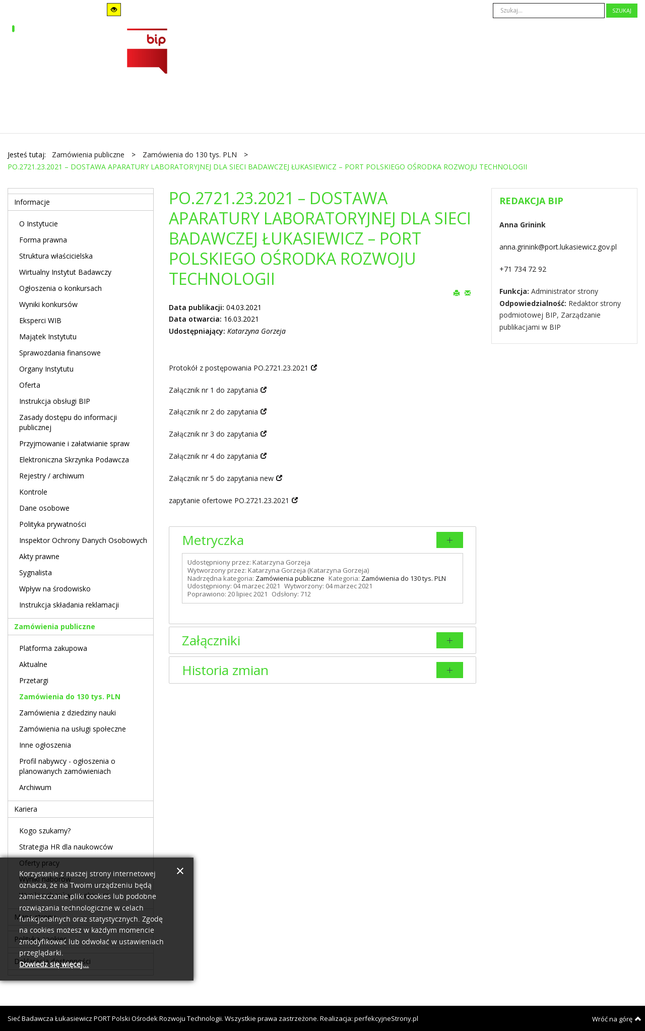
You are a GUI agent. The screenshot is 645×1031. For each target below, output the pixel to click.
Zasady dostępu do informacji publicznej (68, 422)
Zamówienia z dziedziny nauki (67, 712)
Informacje (32, 202)
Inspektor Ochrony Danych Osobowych (83, 540)
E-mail (468, 292)
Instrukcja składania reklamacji (69, 605)
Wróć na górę (616, 1019)
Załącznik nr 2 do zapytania (213, 411)
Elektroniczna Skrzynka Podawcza (74, 459)
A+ (287, 10)
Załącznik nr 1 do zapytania (213, 390)
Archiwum (35, 787)
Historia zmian (225, 670)
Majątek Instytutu (48, 336)
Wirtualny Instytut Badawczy (65, 272)
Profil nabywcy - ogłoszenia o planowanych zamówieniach (67, 766)
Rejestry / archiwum (51, 475)
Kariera (25, 809)
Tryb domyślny (39, 10)
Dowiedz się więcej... (54, 964)
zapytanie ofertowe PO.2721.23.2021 (229, 500)
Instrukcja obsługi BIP (54, 401)
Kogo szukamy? (45, 830)
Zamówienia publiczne (290, 578)
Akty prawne (39, 556)
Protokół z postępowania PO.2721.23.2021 (238, 368)
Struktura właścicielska (56, 256)
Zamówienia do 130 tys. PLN (403, 578)
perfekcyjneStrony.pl (386, 1018)
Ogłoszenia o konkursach (60, 288)
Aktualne (33, 664)
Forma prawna (43, 240)
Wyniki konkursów (48, 304)
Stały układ (165, 9)
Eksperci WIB (40, 320)
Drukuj (457, 292)
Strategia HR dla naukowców (66, 847)
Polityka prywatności (52, 524)
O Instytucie (38, 223)
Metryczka (213, 540)
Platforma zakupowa (53, 648)
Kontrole (33, 492)
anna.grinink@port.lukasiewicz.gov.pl (558, 247)
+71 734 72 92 (522, 269)
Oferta (29, 385)
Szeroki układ (179, 9)
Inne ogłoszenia (45, 745)
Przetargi (33, 680)
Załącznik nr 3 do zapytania (213, 434)
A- (259, 10)
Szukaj (621, 10)
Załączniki (211, 640)
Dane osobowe (44, 508)
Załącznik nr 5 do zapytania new (221, 478)
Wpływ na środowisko (55, 588)
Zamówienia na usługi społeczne (72, 729)
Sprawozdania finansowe (60, 352)
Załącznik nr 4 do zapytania (213, 456)
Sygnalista (35, 572)
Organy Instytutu (46, 369)
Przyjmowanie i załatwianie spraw (74, 443)
